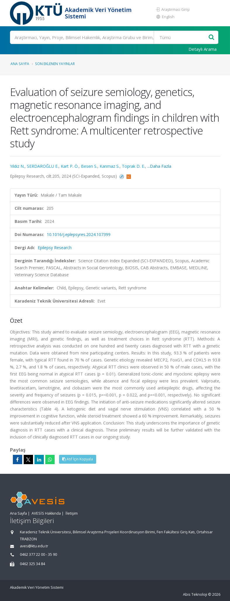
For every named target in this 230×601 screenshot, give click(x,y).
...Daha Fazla (159, 166)
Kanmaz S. (110, 166)
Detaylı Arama (203, 49)
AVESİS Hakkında (46, 513)
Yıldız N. (17, 166)
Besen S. (89, 166)
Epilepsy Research (55, 247)
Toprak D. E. (133, 166)
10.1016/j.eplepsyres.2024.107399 (78, 234)
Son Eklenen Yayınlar (55, 63)
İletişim (71, 513)
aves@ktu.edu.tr (34, 546)
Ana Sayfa (20, 63)
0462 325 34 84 (32, 563)
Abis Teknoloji (195, 594)
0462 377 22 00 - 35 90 (38, 554)
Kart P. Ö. (70, 166)
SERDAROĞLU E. (42, 166)
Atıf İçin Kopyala (77, 459)
